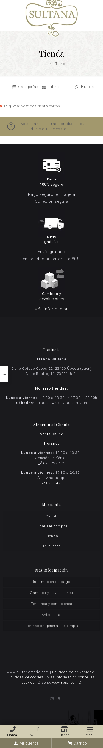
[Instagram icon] (51, 698)
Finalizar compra (52, 526)
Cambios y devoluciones (51, 593)
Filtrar (52, 86)
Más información (51, 309)
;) (80, 682)
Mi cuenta (52, 546)
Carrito (52, 516)
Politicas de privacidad (73, 672)
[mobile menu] (95, 8)
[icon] (59, 698)
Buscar (85, 86)
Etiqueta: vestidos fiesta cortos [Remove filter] (32, 106)
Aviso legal (52, 615)
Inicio (40, 64)
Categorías (28, 87)
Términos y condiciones (51, 604)
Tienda (52, 536)
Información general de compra (51, 626)
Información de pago (51, 582)
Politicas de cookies (25, 677)
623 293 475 (54, 463)
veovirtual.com (65, 682)
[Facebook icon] (44, 698)
